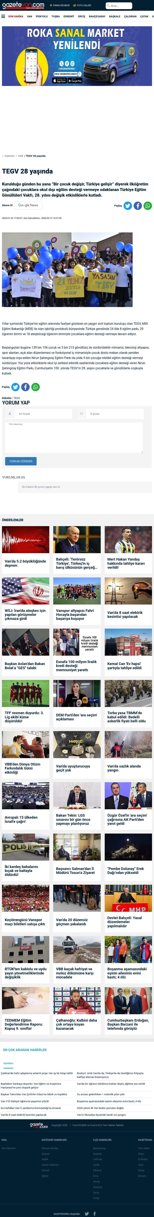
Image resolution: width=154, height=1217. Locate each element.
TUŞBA (55, 16)
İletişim (143, 1176)
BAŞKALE (114, 16)
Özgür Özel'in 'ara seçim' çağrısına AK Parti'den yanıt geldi (127, 819)
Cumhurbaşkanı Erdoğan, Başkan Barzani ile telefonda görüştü (128, 1024)
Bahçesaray (100, 1148)
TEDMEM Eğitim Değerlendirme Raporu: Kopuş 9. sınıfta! (24, 1024)
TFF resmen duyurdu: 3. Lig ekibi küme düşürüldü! (24, 717)
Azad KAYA (96, 1125)
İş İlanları (144, 1159)
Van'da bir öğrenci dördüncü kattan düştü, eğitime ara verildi (111, 1083)
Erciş (96, 1176)
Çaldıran (98, 1159)
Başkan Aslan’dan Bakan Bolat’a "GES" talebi (25, 666)
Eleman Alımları (51, 1148)
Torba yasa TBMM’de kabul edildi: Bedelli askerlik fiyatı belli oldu (126, 717)
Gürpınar (98, 1187)
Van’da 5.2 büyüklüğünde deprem (25, 563)
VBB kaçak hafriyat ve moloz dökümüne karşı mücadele (75, 973)
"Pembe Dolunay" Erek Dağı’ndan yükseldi (125, 871)
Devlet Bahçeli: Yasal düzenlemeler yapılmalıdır (124, 922)
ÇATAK (144, 16)
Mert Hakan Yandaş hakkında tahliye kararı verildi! (126, 563)
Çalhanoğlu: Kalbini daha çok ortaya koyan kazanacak (76, 1024)
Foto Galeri (144, 1148)
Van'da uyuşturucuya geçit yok (73, 768)
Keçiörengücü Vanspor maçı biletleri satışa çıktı (25, 922)
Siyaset (46, 1154)
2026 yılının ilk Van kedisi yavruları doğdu (100, 1108)
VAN (29, 16)
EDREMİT (69, 16)
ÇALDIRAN (130, 16)
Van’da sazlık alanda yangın (124, 768)
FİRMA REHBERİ (60, 5)
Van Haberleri (8, 1148)
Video (142, 1154)
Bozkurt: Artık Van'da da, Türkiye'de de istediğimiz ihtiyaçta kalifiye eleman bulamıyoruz (110, 1075)
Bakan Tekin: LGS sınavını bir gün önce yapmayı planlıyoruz (73, 819)
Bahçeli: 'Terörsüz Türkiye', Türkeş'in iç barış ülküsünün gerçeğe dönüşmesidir (76, 563)
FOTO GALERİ (82, 5)
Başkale (98, 1154)
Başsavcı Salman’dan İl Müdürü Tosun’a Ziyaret (75, 871)
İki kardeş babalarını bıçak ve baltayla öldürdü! (21, 871)
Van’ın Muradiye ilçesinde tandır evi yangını (101, 1114)
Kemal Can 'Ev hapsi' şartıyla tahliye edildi (124, 666)
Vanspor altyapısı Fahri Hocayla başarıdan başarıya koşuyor (75, 615)
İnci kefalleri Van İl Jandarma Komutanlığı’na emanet (31, 1108)
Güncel (46, 1170)
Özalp (97, 1198)
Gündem (8, 1063)
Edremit (98, 1170)
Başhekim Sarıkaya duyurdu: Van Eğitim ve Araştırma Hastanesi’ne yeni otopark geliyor (31, 1085)
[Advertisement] (76, 126)
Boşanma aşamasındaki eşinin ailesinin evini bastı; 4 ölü (127, 973)
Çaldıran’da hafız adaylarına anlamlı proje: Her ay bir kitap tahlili (37, 1073)
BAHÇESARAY (97, 16)
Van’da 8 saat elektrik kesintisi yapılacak (125, 615)
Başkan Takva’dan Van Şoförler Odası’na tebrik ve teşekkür (34, 1094)
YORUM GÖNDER (20, 461)
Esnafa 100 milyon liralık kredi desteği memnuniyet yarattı (76, 666)
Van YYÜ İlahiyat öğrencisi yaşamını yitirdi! (25, 1101)
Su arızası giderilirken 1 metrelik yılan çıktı (101, 1094)
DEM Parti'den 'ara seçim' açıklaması (76, 717)
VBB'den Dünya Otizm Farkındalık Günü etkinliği (22, 768)
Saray (97, 1192)
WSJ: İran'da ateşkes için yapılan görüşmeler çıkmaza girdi (25, 615)
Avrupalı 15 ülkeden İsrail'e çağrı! (21, 819)
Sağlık (46, 1159)
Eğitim (46, 1176)
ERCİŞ (81, 16)
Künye (142, 1170)
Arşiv (141, 1164)
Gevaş (97, 1181)
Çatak (97, 1164)
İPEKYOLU (42, 16)
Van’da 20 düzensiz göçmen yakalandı (72, 922)
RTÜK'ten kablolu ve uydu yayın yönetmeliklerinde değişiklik (26, 973)
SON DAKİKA (15, 16)
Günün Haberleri (51, 1164)
